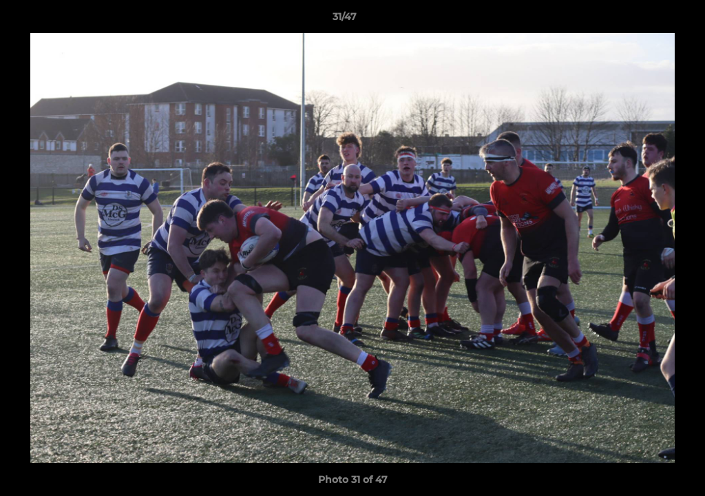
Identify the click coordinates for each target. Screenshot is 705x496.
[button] (647, 20)
